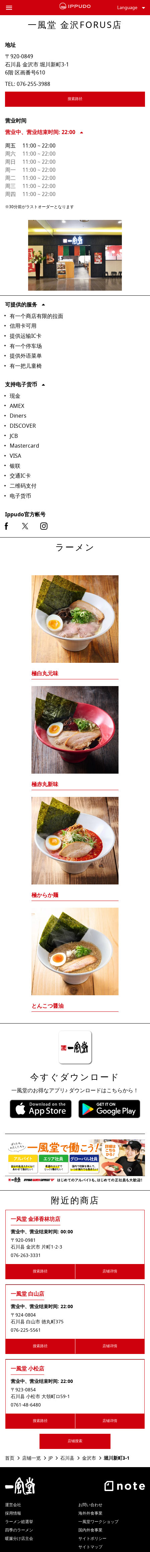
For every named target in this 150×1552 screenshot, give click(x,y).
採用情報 (13, 1513)
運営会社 (13, 1505)
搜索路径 (95, 100)
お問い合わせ (90, 1505)
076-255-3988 (33, 84)
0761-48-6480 (26, 1405)
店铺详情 (109, 1271)
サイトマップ (90, 1547)
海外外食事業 (90, 1513)
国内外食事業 (90, 1530)
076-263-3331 (26, 1255)
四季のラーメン (19, 1530)
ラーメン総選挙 (19, 1522)
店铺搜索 (75, 1441)
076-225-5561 (26, 1330)
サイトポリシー (92, 1538)
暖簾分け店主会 (19, 1538)
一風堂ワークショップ (98, 1522)
